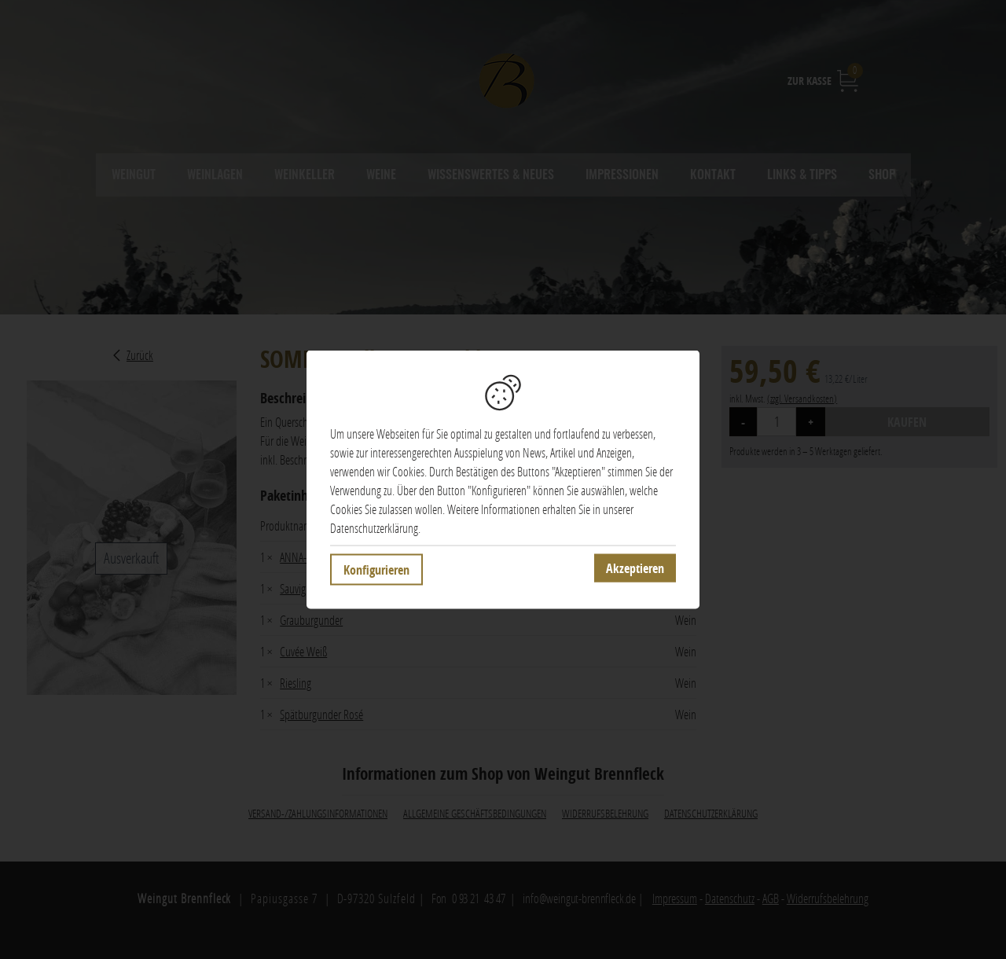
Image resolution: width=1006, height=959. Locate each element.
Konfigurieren (376, 570)
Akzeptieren (635, 568)
